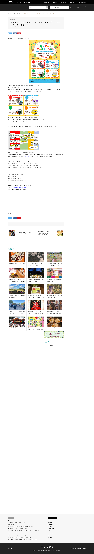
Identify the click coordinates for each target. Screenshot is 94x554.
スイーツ (16, 539)
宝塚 (8, 526)
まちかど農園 (50, 524)
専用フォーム (26, 156)
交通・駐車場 (13, 530)
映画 (19, 537)
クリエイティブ (50, 532)
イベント (12, 19)
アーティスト (12, 537)
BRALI (9, 520)
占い (20, 530)
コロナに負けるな (11, 524)
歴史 (32, 526)
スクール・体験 (18, 522)
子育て (23, 530)
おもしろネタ (16, 532)
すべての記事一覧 (14, 13)
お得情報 (12, 528)
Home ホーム (46, 2)
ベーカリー (21, 539)
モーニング (25, 539)
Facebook (8, 548)
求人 (31, 530)
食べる (9, 539)
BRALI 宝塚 (47, 547)
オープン (16, 528)
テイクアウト (16, 526)
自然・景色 (35, 530)
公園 (17, 530)
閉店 (26, 528)
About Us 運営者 (82, 2)
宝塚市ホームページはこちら (20, 187)
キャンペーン (50, 530)
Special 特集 (63, 2)
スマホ (20, 528)
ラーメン (33, 539)
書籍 (22, 537)
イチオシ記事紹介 (51, 528)
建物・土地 (27, 530)
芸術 (8, 537)
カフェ (12, 539)
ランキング (26, 532)
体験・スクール (50, 535)
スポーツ (23, 522)
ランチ (29, 539)
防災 (38, 530)
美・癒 (9, 535)
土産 (23, 526)
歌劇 (29, 526)
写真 (17, 537)
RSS (11, 548)
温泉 (25, 535)
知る (8, 532)
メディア (21, 532)
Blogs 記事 (55, 2)
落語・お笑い (26, 537)
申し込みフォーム (11, 183)
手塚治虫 (26, 526)
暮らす (9, 530)
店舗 (8, 528)
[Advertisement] (54, 356)
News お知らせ (73, 2)
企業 (30, 532)
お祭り (13, 522)
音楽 (30, 537)
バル (20, 526)
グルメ (11, 526)
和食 (36, 539)
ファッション (13, 535)
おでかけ (12, 532)
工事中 (23, 528)
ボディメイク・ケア (20, 535)
